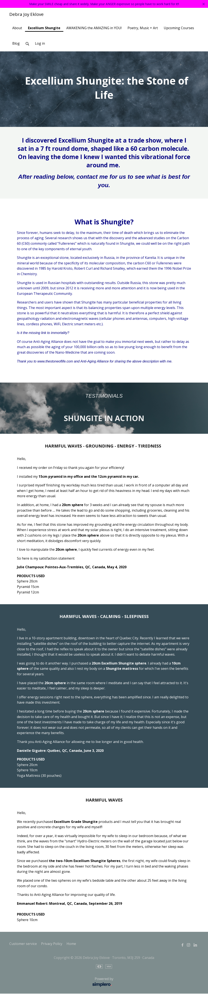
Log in (40, 43)
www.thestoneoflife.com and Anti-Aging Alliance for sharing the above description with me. (104, 362)
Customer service (23, 944)
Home (71, 944)
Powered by (62, 982)
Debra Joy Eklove (26, 15)
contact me (92, 177)
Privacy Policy (51, 944)
